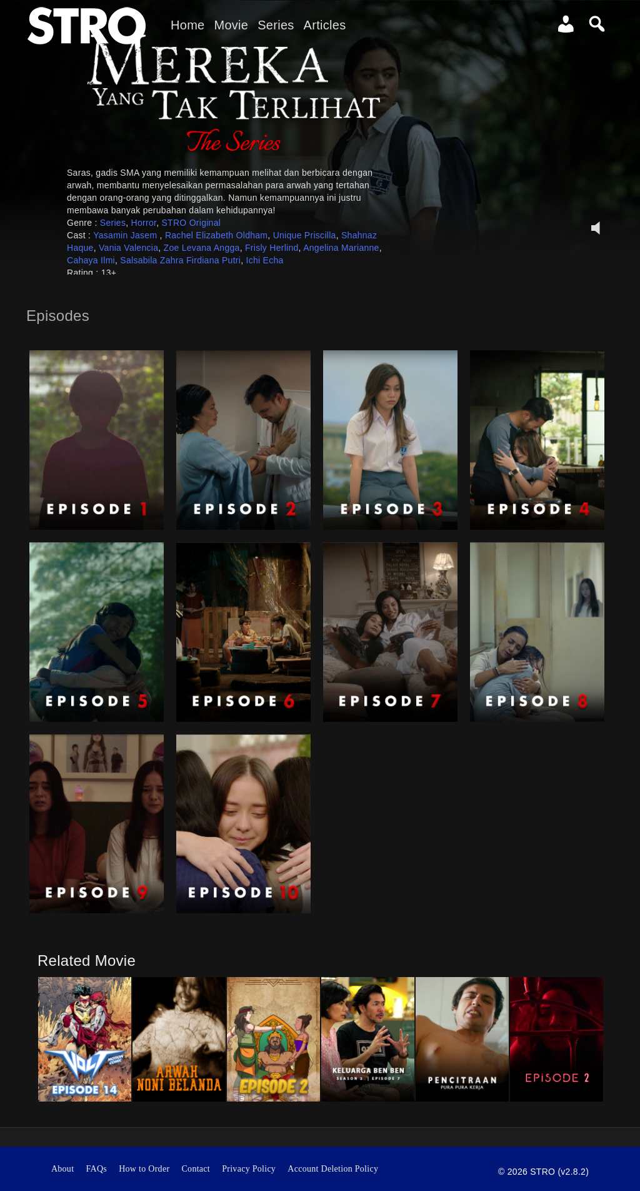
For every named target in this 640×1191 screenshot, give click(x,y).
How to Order (144, 1168)
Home (187, 25)
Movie (231, 25)
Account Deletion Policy (333, 1168)
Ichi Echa (265, 260)
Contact (196, 1168)
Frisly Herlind (272, 248)
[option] (84, 1039)
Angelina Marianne (341, 248)
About (62, 1168)
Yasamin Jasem (126, 235)
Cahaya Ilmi (91, 260)
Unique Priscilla (304, 235)
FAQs (96, 1168)
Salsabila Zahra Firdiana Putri (180, 260)
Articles (325, 25)
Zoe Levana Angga (202, 248)
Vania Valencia (128, 248)
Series (276, 25)
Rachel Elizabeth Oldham (216, 235)
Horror (144, 223)
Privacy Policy (249, 1168)
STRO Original (191, 223)
